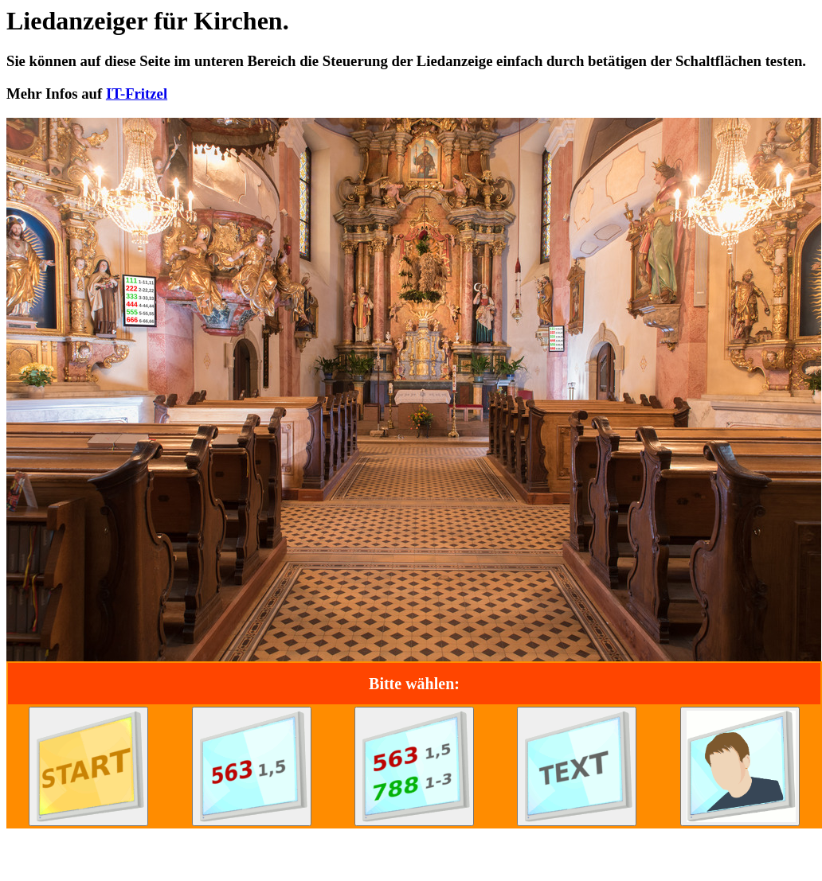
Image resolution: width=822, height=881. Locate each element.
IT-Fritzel (136, 93)
